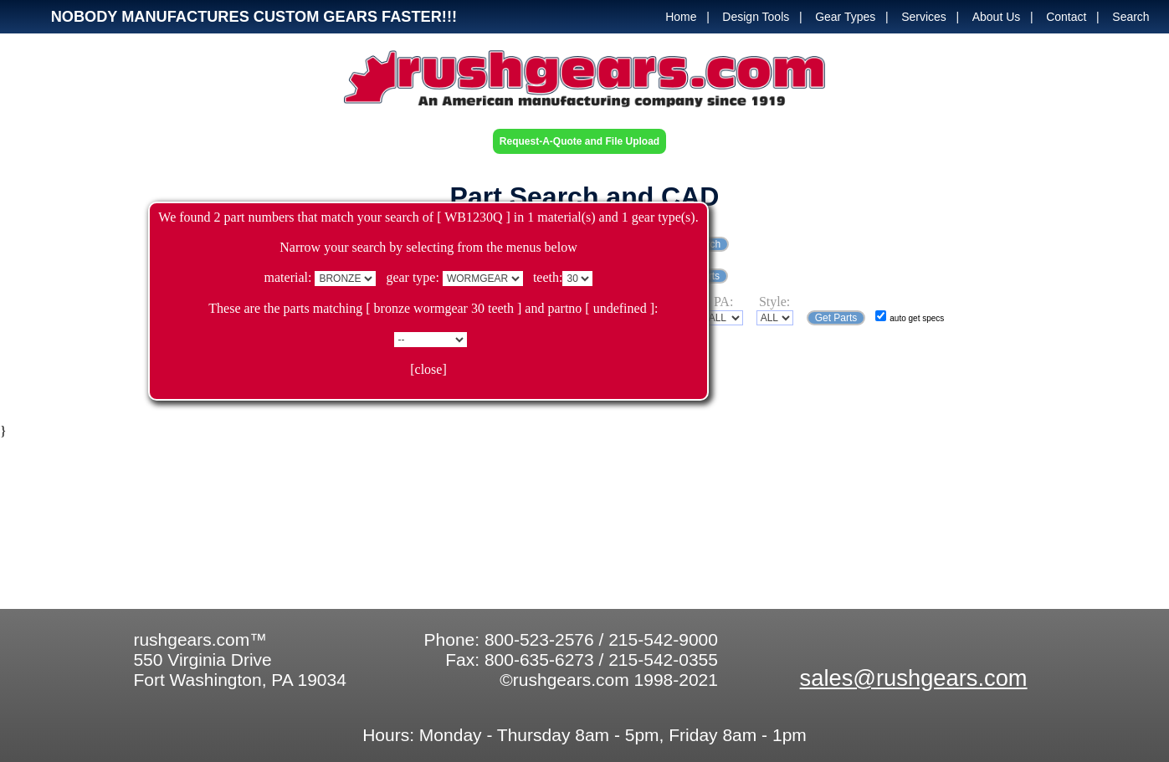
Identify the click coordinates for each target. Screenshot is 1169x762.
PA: (723, 301)
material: (288, 277)
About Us (996, 16)
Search (1130, 16)
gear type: (412, 277)
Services (923, 16)
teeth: (548, 277)
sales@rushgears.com (914, 678)
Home (680, 16)
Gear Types (845, 16)
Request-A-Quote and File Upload (579, 141)
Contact (1066, 16)
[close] (428, 369)
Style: (774, 301)
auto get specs (917, 318)
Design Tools (755, 16)
